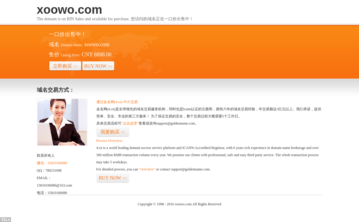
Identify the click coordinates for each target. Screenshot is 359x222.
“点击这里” (130, 123)
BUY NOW (98, 66)
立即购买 (65, 66)
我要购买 (113, 131)
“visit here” (147, 169)
